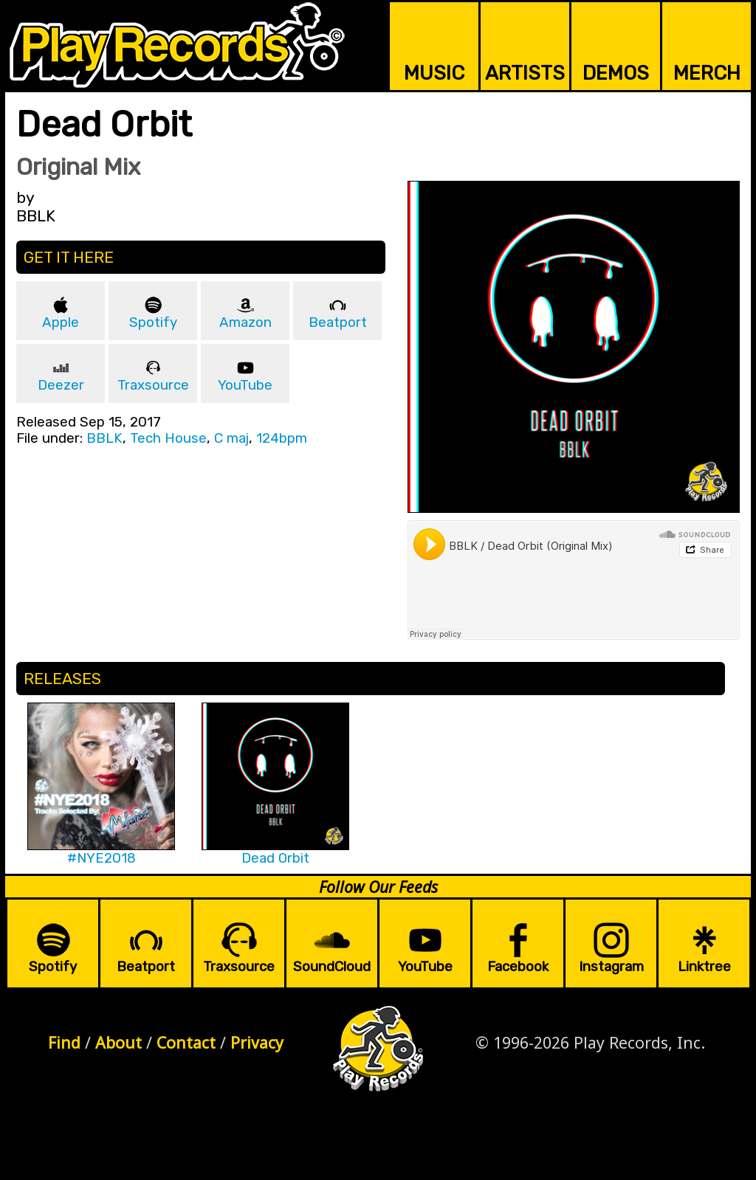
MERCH (706, 73)
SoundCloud (332, 967)
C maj (231, 438)
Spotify (153, 322)
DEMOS (616, 73)
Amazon (245, 322)
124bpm (281, 438)
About (118, 1042)
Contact (186, 1042)
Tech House (168, 438)
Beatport (338, 322)
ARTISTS (525, 73)
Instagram (611, 967)
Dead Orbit (275, 858)
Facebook (518, 967)
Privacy (257, 1042)
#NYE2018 (101, 858)
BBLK (104, 438)
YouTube (245, 385)
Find (64, 1042)
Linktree (704, 967)
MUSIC (434, 73)
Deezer (61, 385)
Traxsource (153, 385)
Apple (60, 322)
